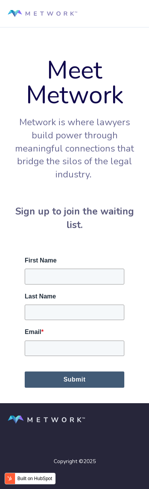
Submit (74, 379)
